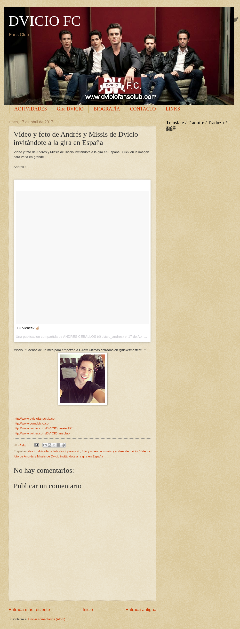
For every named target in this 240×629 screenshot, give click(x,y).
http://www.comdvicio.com (32, 423)
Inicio (88, 609)
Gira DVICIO (70, 108)
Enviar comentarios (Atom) (46, 619)
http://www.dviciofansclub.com (35, 418)
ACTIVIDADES (30, 108)
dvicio (32, 451)
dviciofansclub (48, 451)
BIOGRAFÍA (107, 108)
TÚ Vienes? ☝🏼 (28, 328)
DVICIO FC (44, 21)
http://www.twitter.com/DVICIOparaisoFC (43, 428)
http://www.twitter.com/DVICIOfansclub (42, 433)
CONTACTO (143, 108)
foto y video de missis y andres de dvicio (109, 451)
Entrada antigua (141, 609)
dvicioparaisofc (69, 451)
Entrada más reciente (29, 609)
